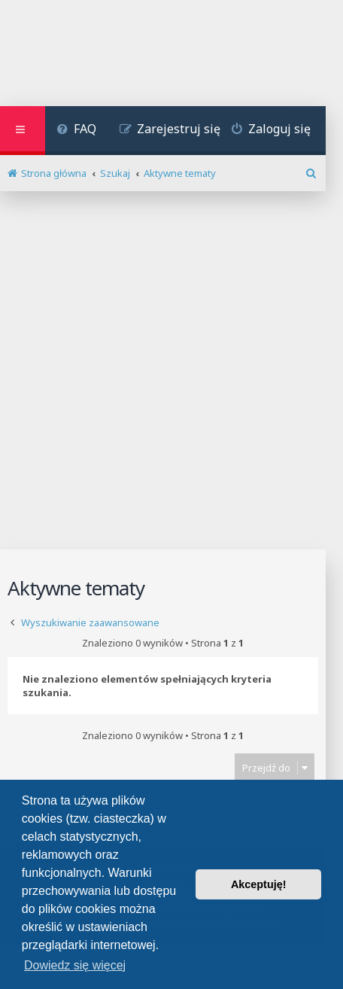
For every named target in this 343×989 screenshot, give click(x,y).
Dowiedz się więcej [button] (75, 965)
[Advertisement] (171, 370)
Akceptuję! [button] (259, 884)
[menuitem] (76, 130)
